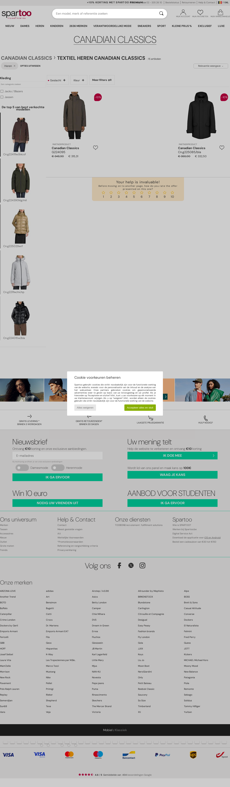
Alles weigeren (85, 407)
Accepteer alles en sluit (140, 407)
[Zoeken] (161, 13)
